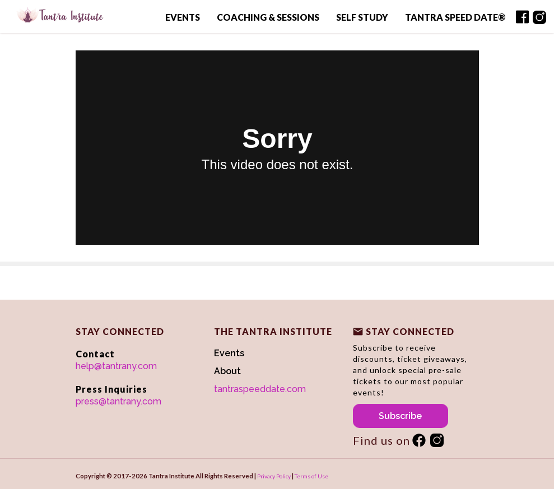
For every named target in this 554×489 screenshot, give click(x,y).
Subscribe (400, 416)
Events (182, 17)
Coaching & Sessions (268, 17)
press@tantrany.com (118, 401)
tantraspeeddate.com (260, 389)
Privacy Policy (274, 476)
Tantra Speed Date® (455, 17)
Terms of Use (311, 476)
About (227, 371)
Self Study (362, 17)
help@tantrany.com (116, 366)
